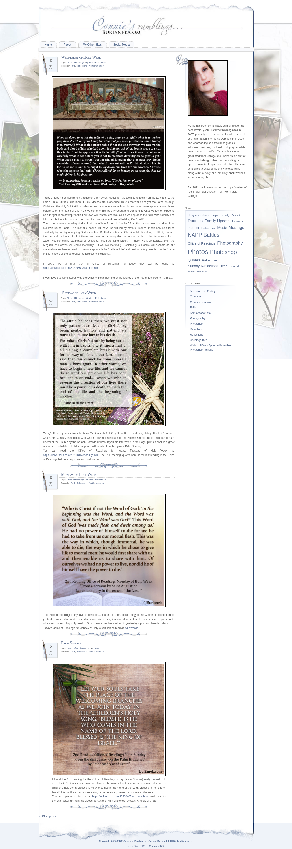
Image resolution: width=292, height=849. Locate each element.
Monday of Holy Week (78, 474)
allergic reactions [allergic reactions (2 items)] (198, 215)
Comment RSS (157, 846)
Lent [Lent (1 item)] (213, 228)
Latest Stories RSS (137, 846)
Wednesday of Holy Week (81, 57)
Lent (69, 648)
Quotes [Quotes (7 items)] (194, 260)
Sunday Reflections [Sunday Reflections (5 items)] (203, 266)
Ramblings (196, 329)
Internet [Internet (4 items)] (193, 228)
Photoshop (196, 323)
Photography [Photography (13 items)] (230, 243)
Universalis (131, 628)
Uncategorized (198, 340)
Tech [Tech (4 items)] (224, 266)
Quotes (89, 62)
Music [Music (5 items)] (222, 228)
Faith (72, 66)
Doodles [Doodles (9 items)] (195, 220)
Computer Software (201, 302)
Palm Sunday (71, 643)
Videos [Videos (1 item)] (191, 271)
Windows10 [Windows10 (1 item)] (203, 271)
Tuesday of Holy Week (78, 292)
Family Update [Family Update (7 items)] (217, 221)
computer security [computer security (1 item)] (220, 215)
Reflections (100, 62)
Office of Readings (75, 62)
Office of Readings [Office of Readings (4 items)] (201, 243)
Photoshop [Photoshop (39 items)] (223, 252)
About (67, 44)
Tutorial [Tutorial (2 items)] (234, 266)
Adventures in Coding (203, 291)
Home (48, 44)
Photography (197, 318)
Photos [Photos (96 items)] (198, 251)
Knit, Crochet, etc (200, 313)
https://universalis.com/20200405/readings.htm (120, 796)
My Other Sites (92, 44)
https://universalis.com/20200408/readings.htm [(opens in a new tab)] (71, 267)
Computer (196, 296)
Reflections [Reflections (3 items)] (209, 260)
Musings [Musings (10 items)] (236, 227)
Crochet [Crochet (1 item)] (236, 215)
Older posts (47, 816)
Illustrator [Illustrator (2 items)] (237, 221)
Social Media (121, 44)
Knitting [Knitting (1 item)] (205, 228)
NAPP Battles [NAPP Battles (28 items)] (204, 235)
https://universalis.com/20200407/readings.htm (71, 455)
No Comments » (96, 66)
